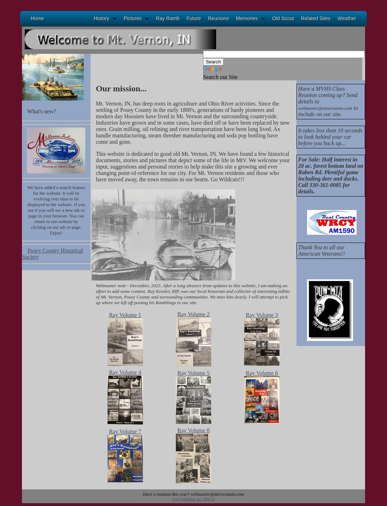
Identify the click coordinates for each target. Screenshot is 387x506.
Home (37, 18)
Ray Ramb (167, 18)
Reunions (218, 18)
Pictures (133, 18)
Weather (346, 18)
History (101, 18)
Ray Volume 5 (193, 373)
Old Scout (283, 18)
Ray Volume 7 (125, 431)
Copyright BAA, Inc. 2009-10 (193, 499)
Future (193, 18)
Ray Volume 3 (262, 315)
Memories (247, 18)
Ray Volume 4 (125, 372)
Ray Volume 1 (125, 315)
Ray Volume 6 (262, 373)
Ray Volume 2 (193, 314)
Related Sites (315, 18)
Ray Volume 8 (193, 430)
